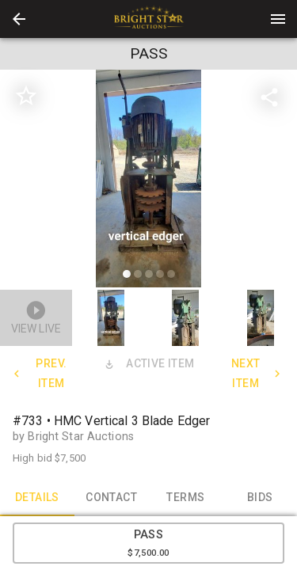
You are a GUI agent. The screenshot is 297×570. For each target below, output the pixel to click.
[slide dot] (127, 274)
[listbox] (148, 181)
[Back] (19, 19)
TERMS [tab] (186, 497)
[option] (148, 181)
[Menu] (278, 19)
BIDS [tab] (260, 497)
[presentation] (149, 19)
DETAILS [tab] (37, 497)
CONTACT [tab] (111, 497)
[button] (19, 19)
